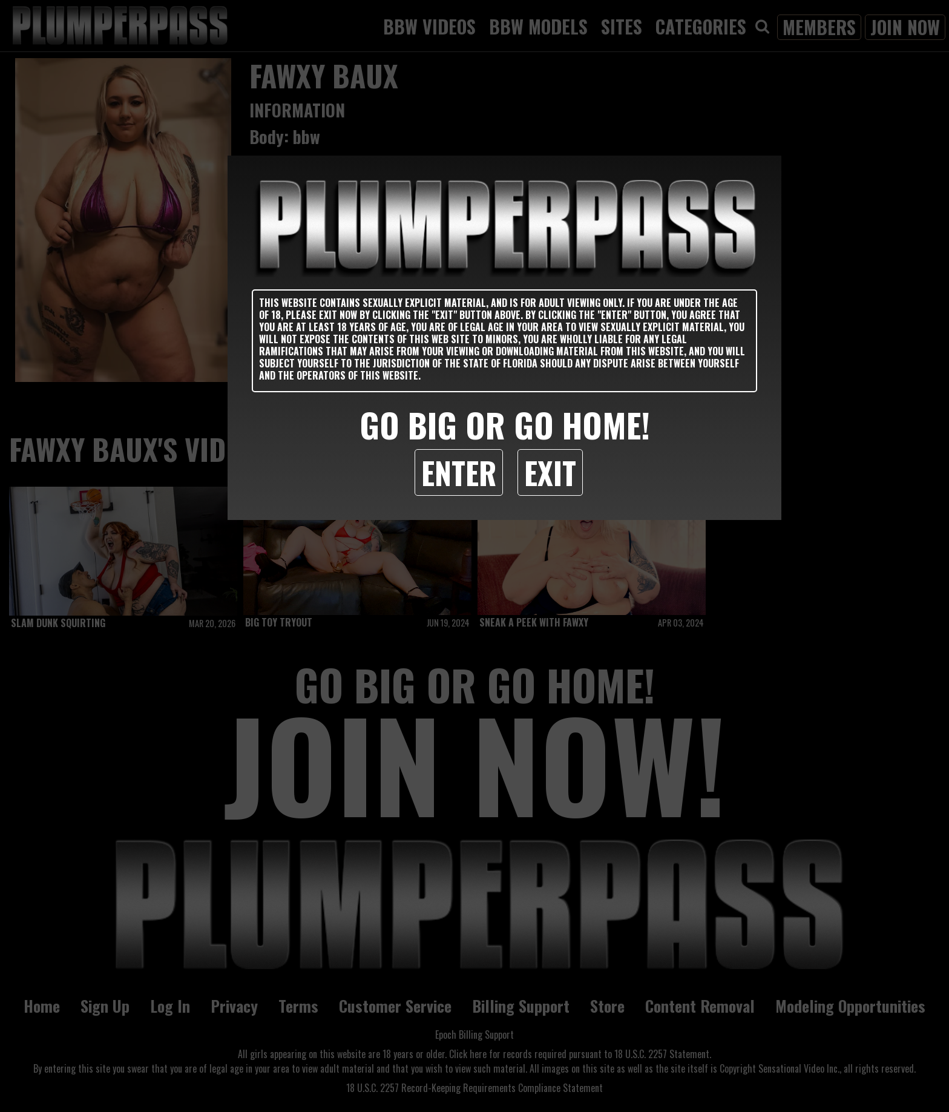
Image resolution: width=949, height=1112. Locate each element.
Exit (550, 472)
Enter (458, 472)
